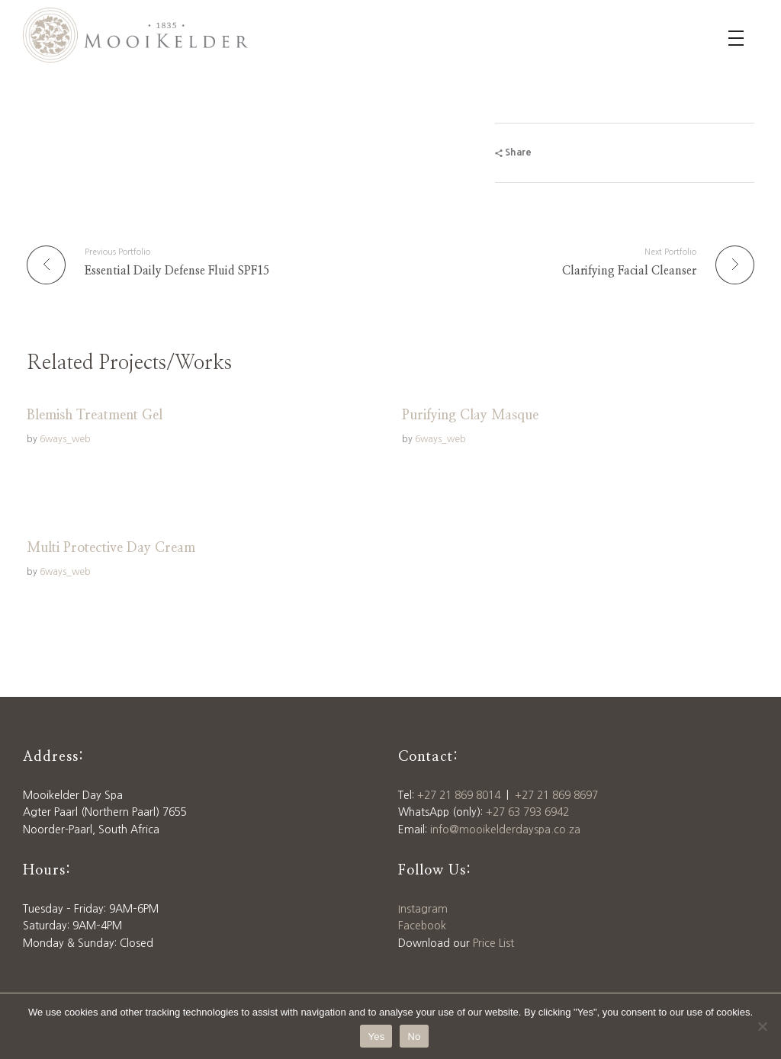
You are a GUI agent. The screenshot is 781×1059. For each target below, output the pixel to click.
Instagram (423, 908)
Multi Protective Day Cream (111, 548)
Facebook (422, 925)
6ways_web (65, 439)
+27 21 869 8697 (556, 795)
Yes (376, 1036)
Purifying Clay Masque (470, 415)
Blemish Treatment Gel (94, 415)
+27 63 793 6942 (527, 812)
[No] (762, 1026)
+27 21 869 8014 (458, 795)
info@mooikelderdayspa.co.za (505, 829)
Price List (493, 943)
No (413, 1036)
